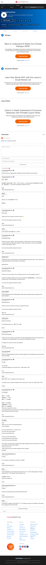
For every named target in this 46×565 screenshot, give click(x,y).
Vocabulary (15, 31)
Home (8, 524)
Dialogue (5, 31)
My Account (32, 530)
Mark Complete (6, 20)
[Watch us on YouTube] (23, 547)
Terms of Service (35, 562)
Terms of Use (25, 561)
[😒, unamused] (19, 143)
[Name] (23, 158)
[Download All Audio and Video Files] (29, 20)
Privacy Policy (20, 561)
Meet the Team (22, 527)
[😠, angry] (23, 143)
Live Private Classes (10, 531)
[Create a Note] (21, 20)
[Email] (23, 161)
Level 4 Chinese (4, 26)
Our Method (21, 524)
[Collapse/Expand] (23, 134)
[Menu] (2, 2)
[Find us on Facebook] (25, 547)
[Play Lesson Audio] (4, 15)
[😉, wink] (30, 143)
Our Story (21, 526)
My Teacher (9, 536)
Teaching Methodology (34, 534)
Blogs (20, 538)
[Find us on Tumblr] (27, 547)
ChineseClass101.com (36, 560)
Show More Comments (23, 508)
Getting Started (33, 526)
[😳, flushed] (15, 143)
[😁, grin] (17, 143)
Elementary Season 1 (10, 5)
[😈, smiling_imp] (40, 143)
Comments (35, 31)
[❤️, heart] (42, 143)
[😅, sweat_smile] (27, 143)
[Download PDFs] (25, 20)
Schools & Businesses (23, 536)
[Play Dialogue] (2, 35)
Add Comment (23, 164)
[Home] (22, 2)
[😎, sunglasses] (21, 143)
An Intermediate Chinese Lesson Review (14, 24)
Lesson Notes (24, 31)
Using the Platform (33, 532)
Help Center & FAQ (33, 524)
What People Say (22, 529)
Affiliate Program (22, 539)
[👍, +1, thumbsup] (44, 143)
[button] (44, 2)
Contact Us (32, 538)
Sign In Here (27, 60)
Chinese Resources (10, 534)
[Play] (2, 68)
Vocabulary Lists (10, 529)
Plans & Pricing (22, 531)
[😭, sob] (32, 143)
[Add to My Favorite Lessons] (17, 20)
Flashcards (9, 527)
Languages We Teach (23, 534)
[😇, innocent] (34, 143)
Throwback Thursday (35, 24)
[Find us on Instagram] (20, 549)
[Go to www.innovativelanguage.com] (23, 558)
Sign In (5, 140)
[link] (21, 7)
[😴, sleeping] (36, 143)
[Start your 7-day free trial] (10, 547)
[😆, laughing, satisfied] (25, 143)
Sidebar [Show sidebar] (34, 7)
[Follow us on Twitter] (20, 547)
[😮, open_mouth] (38, 143)
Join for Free (23, 56)
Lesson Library (3, 5)
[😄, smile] (13, 143)
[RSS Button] (2, 138)
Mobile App (9, 538)
